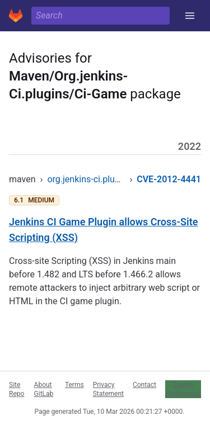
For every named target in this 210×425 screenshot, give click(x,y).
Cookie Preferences (183, 389)
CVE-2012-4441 (169, 179)
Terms (74, 385)
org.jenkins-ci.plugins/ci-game (107, 179)
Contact (144, 385)
